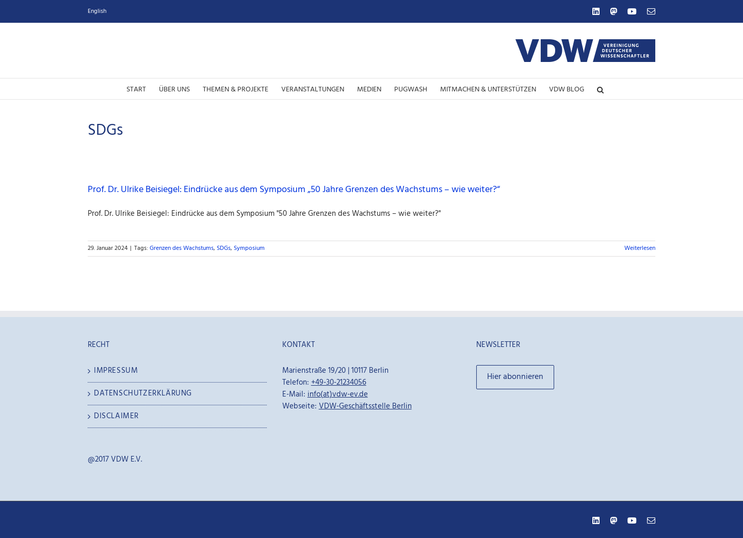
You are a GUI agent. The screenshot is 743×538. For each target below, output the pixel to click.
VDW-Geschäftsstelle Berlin (365, 406)
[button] (600, 88)
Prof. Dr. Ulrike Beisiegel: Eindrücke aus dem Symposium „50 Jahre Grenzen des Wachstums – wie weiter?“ (294, 189)
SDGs (224, 248)
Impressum (116, 371)
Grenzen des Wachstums (182, 248)
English (97, 11)
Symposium (249, 248)
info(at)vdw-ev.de (338, 394)
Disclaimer (116, 416)
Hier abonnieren (515, 377)
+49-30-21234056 (338, 382)
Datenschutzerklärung (143, 394)
